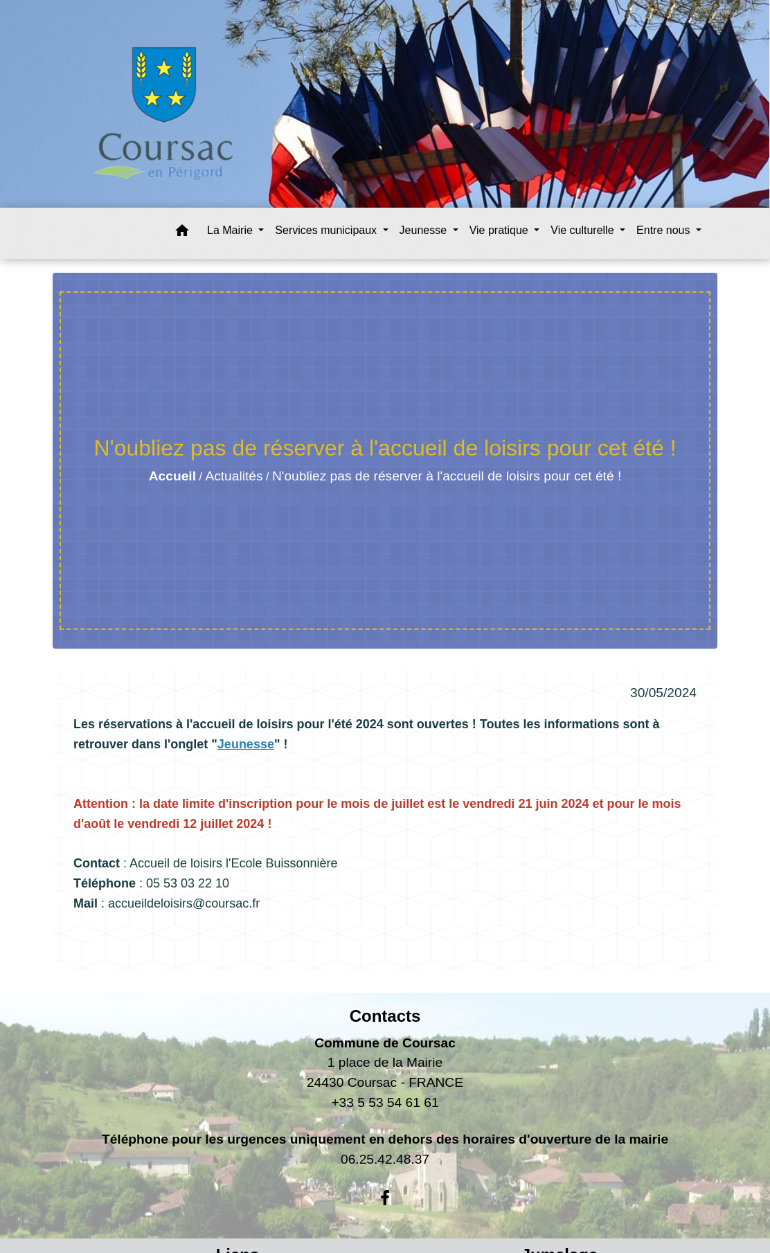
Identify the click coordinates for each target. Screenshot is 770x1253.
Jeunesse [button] (425, 230)
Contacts (385, 1016)
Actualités (233, 476)
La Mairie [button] (231, 230)
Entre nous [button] (664, 230)
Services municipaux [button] (327, 230)
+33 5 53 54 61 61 (384, 1102)
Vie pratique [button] (500, 230)
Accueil (172, 476)
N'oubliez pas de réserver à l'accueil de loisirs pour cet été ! (446, 476)
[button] (182, 233)
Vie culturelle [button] (583, 230)
